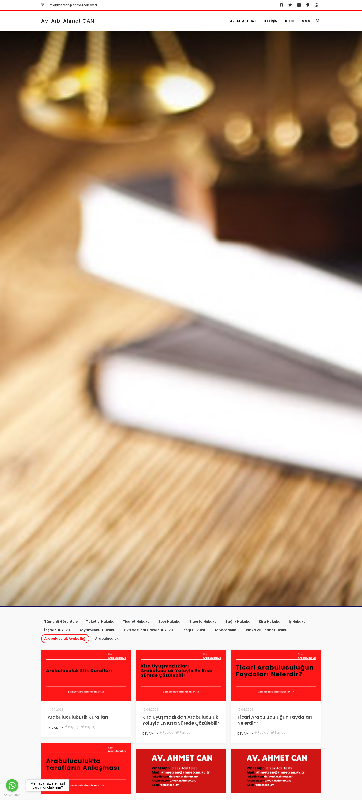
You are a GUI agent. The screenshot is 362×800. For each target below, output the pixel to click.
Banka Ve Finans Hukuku (266, 630)
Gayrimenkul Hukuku (96, 630)
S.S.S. (306, 21)
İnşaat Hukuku (57, 630)
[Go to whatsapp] (12, 785)
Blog (289, 21)
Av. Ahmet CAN (243, 21)
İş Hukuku (297, 621)
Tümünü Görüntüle (61, 621)
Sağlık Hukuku (237, 621)
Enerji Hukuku (193, 630)
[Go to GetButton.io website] (12, 794)
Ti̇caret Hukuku (136, 621)
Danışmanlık (225, 630)
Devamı (56, 728)
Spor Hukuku (169, 621)
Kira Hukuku (269, 621)
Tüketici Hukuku (100, 621)
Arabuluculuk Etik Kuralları (78, 717)
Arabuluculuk (107, 638)
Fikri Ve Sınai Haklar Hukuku (148, 630)
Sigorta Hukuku (203, 621)
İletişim (271, 21)
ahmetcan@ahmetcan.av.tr (73, 5)
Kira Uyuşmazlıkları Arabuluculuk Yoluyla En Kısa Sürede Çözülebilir (180, 720)
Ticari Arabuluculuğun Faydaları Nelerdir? (274, 720)
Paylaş (71, 727)
